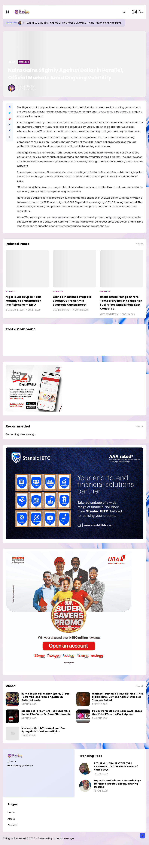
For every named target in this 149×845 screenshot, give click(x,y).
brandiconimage (63, 838)
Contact (12, 825)
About (11, 818)
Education (11, 22)
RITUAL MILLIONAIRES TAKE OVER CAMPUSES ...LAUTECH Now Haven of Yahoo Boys (72, 22)
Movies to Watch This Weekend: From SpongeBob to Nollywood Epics (44, 730)
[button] (9, 137)
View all (139, 244)
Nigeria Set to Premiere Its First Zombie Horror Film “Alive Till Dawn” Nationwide (46, 713)
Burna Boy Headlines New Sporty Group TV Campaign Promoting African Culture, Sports (45, 697)
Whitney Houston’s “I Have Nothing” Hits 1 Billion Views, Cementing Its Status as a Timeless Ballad (117, 697)
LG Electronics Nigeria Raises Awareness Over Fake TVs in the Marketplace (117, 713)
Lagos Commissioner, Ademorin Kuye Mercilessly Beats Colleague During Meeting (117, 783)
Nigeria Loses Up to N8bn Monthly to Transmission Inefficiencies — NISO (23, 301)
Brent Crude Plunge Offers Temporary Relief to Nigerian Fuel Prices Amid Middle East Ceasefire (121, 302)
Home (12, 62)
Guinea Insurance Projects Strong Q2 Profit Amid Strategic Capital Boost (72, 301)
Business (24, 61)
